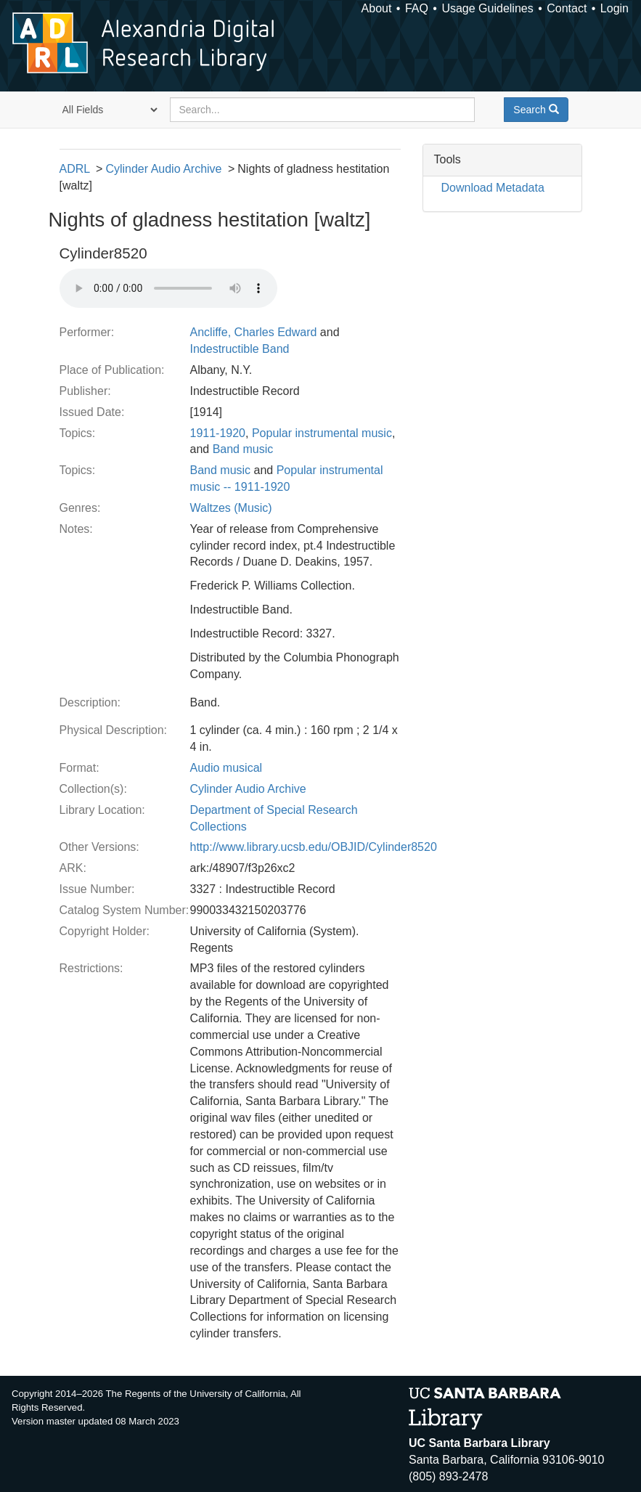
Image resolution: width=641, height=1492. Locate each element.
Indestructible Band (240, 349)
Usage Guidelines (487, 8)
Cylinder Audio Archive (163, 169)
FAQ (416, 8)
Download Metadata (492, 188)
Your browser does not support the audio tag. (168, 288)
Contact (567, 8)
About (377, 8)
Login (614, 8)
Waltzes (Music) (231, 508)
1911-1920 (218, 433)
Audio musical (226, 768)
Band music (243, 449)
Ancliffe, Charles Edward (253, 332)
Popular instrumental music (322, 433)
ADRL (75, 169)
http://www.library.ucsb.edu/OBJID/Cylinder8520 (313, 847)
